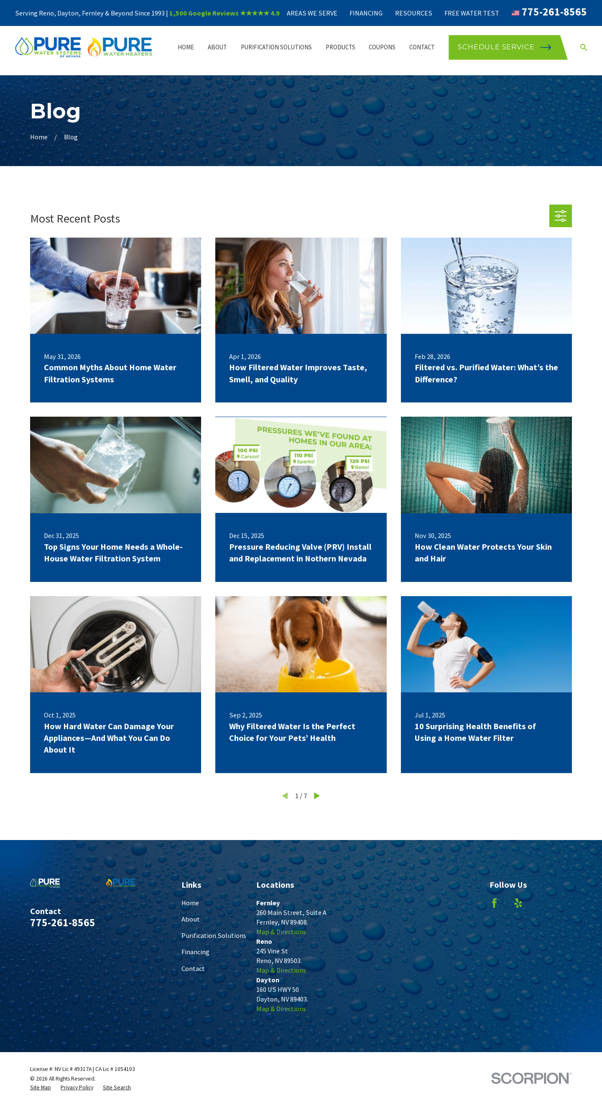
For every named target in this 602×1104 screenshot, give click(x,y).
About (190, 919)
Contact (193, 968)
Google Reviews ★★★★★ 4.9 (234, 13)
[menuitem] (40, 1087)
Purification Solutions (213, 935)
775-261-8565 (554, 11)
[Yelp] (518, 903)
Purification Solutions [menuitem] (276, 47)
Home (190, 903)
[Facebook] (494, 903)
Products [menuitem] (340, 47)
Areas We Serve (312, 13)
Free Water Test (471, 13)
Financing (366, 13)
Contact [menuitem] (422, 47)
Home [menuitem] (186, 47)
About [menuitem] (217, 47)
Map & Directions (281, 931)
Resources (413, 13)
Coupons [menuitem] (382, 47)
